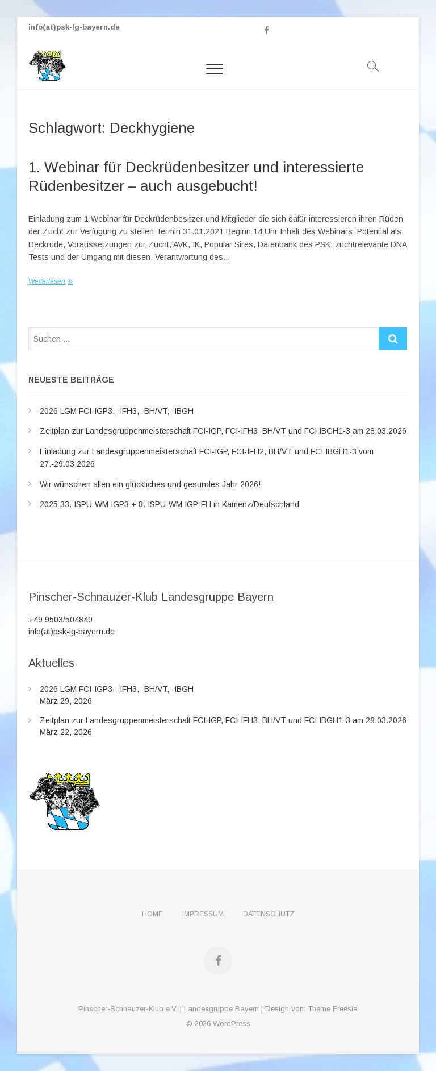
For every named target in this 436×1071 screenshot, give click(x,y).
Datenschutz (268, 914)
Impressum (203, 914)
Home (152, 914)
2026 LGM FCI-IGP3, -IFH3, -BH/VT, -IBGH (117, 411)
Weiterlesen (46, 281)
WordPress (231, 1023)
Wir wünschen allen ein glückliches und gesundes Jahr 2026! (150, 484)
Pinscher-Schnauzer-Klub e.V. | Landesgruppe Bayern (168, 1008)
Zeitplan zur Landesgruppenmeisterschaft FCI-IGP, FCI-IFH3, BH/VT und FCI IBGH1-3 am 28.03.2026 (223, 430)
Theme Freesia (333, 1008)
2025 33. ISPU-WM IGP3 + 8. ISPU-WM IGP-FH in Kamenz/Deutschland (169, 504)
